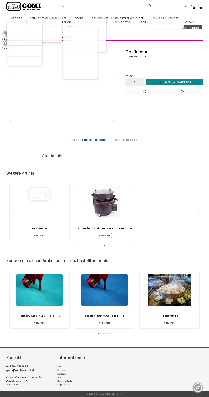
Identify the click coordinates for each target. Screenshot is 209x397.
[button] (113, 77)
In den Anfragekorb (174, 81)
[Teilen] (144, 91)
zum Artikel (39, 234)
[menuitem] (14, 17)
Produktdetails (122, 137)
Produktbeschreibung (89, 137)
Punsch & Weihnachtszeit (42, 36)
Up (141, 81)
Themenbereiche (15, 36)
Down (128, 81)
